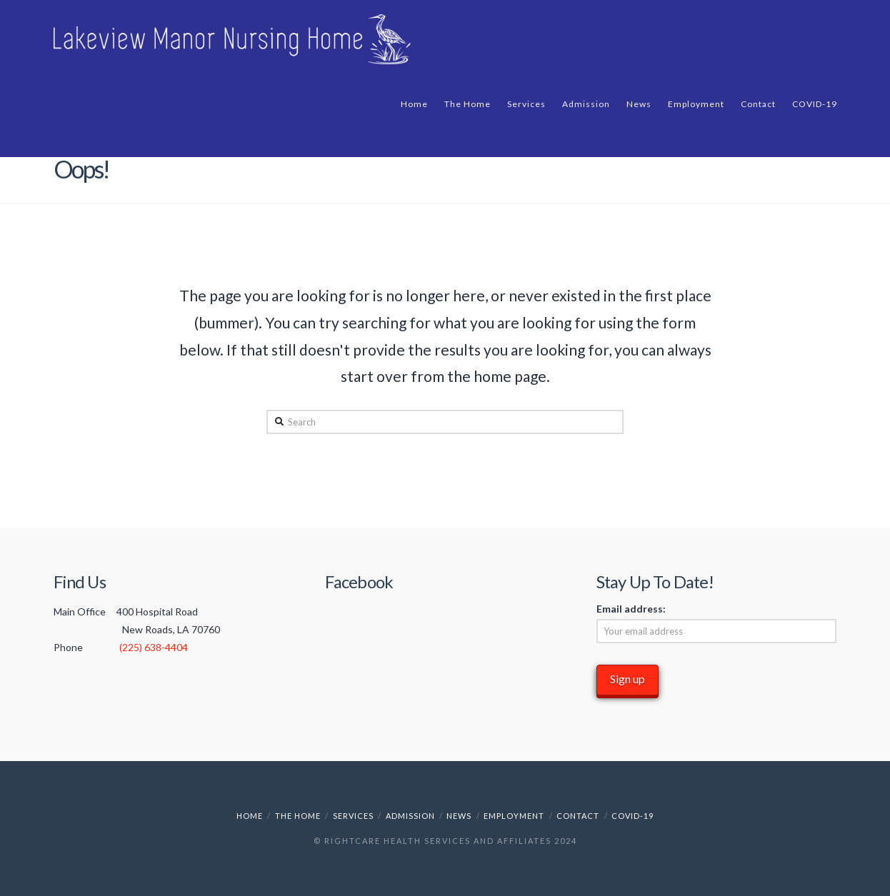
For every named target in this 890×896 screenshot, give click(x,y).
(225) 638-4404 (153, 647)
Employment (514, 815)
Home (249, 815)
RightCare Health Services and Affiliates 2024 (450, 840)
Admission (410, 815)
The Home (298, 815)
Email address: (631, 609)
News (458, 815)
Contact (577, 815)
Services (353, 815)
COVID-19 (632, 815)
